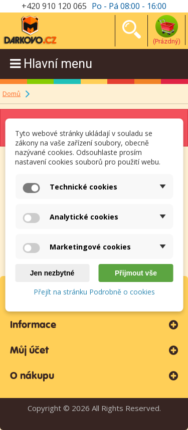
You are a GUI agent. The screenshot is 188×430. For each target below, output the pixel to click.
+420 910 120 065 (54, 6)
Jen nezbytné (52, 273)
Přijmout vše (136, 273)
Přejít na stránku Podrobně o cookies (94, 291)
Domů (12, 93)
